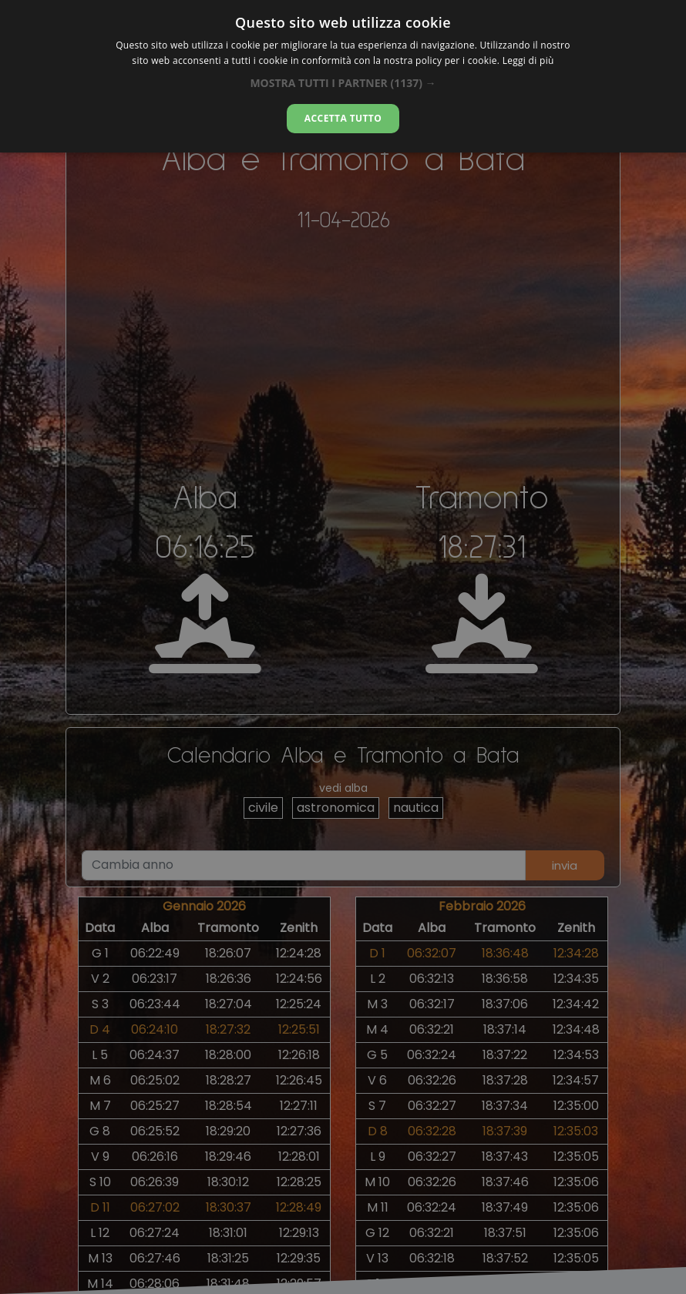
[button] (342, 83)
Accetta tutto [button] (343, 118)
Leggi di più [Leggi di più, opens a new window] (528, 60)
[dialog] (343, 76)
